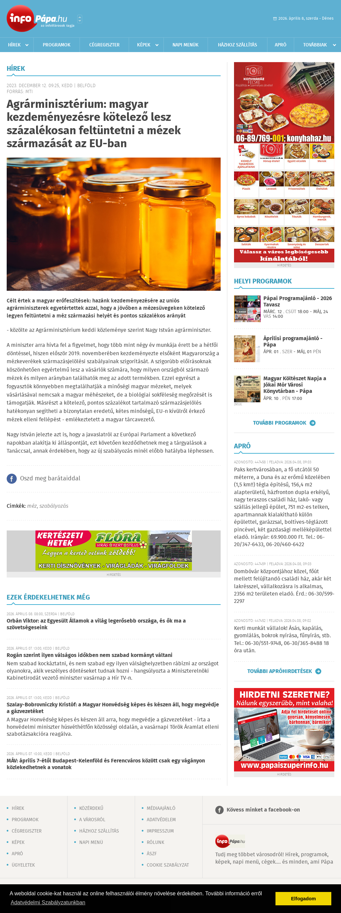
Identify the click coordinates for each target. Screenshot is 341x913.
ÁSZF (152, 854)
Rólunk (155, 842)
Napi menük (186, 45)
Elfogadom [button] (303, 898)
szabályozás (53, 506)
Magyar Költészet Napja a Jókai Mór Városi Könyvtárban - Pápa (294, 385)
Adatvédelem (161, 820)
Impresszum (160, 831)
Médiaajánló (161, 808)
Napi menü (91, 842)
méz (32, 506)
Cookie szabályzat (168, 865)
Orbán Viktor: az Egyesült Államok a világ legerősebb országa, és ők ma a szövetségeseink (96, 624)
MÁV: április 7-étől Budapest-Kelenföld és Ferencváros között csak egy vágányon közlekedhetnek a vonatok (106, 764)
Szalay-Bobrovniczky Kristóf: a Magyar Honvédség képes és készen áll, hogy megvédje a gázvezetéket (113, 708)
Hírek (14, 45)
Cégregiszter (104, 45)
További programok (279, 423)
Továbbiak (315, 45)
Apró (281, 45)
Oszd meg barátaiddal (50, 478)
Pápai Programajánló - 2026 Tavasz (297, 301)
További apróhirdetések (279, 671)
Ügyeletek (23, 865)
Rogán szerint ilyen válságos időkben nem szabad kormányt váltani (90, 655)
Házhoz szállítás (237, 45)
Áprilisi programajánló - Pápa (293, 341)
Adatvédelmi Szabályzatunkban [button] (48, 902)
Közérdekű (91, 808)
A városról (92, 820)
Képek (143, 45)
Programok (57, 45)
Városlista (79, 19)
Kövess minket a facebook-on (263, 810)
